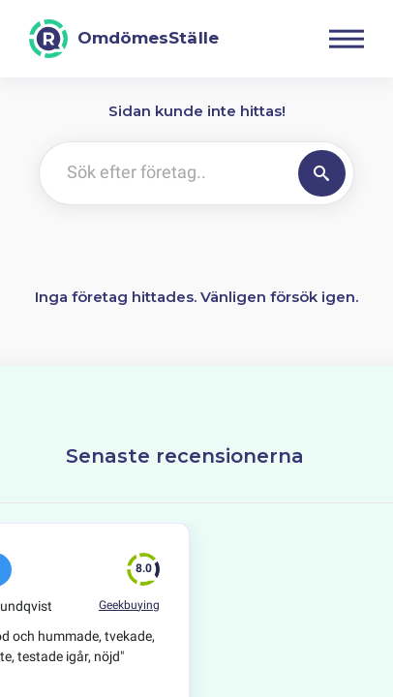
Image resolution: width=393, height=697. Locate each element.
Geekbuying (129, 605)
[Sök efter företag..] (165, 173)
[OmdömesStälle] (124, 38)
